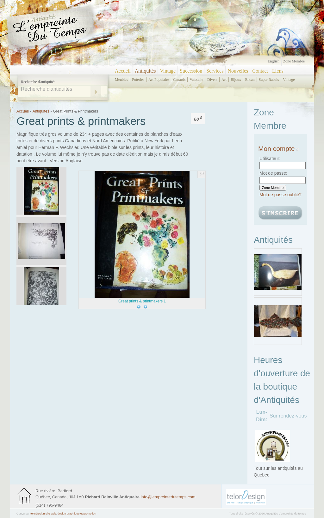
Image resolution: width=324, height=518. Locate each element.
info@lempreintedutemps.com (168, 497)
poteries (138, 79)
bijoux (236, 79)
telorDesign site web (43, 513)
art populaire (158, 79)
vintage (289, 79)
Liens (278, 71)
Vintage (168, 71)
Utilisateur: (269, 158)
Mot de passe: (273, 173)
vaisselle (196, 79)
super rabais (269, 79)
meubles (121, 79)
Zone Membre (294, 61)
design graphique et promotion (77, 513)
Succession (191, 71)
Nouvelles (237, 71)
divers (212, 79)
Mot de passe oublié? (280, 194)
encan (250, 79)
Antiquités (145, 71)
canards (179, 79)
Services (214, 71)
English (273, 61)
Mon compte (278, 148)
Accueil (123, 71)
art (224, 79)
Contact (260, 71)
